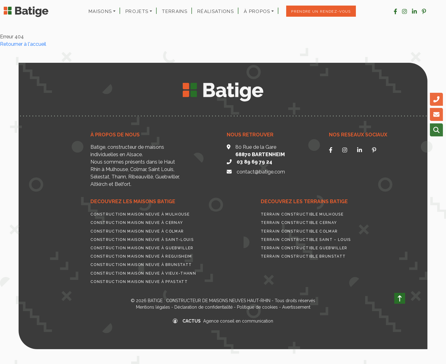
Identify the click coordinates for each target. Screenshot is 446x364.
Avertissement (296, 307)
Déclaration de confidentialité (203, 307)
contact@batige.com (261, 172)
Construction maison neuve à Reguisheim (141, 256)
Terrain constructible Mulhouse (302, 214)
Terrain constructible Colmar (299, 231)
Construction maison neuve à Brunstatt (141, 265)
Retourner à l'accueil (23, 44)
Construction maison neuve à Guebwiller (142, 248)
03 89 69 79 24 (254, 162)
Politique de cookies (257, 307)
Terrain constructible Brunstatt (303, 256)
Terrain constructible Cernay (299, 223)
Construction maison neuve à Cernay (136, 223)
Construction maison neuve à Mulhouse (140, 214)
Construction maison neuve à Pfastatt (139, 282)
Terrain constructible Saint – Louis (306, 240)
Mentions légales (153, 307)
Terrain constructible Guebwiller (304, 248)
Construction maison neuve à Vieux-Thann (143, 273)
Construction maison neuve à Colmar (137, 231)
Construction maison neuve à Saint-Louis (142, 240)
